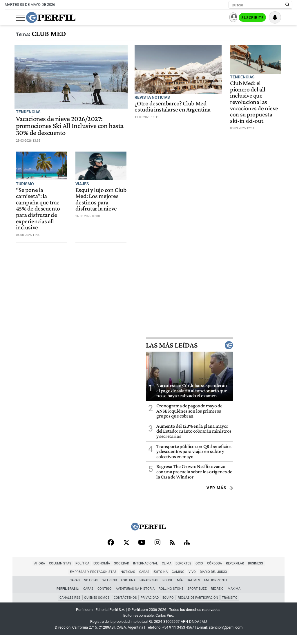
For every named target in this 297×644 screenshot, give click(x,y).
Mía (180, 589)
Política (57, 573)
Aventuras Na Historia (135, 598)
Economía (76, 573)
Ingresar (234, 17)
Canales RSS (69, 607)
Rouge (167, 589)
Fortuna (128, 589)
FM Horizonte (216, 589)
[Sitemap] (187, 551)
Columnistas (34, 573)
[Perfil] (148, 537)
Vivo (167, 581)
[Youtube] (141, 551)
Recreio (217, 598)
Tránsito (230, 607)
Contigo (104, 598)
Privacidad (150, 607)
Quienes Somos (96, 607)
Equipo (168, 607)
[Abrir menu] (9, 18)
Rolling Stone (171, 598)
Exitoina (135, 581)
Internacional (120, 573)
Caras (119, 581)
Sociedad (96, 573)
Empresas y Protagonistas (265, 573)
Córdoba (189, 573)
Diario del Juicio (188, 581)
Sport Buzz (197, 598)
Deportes (158, 573)
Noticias (102, 581)
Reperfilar (209, 573)
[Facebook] (111, 551)
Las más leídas (248, 354)
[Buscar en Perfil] (287, 5)
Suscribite (263, 17)
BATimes (193, 589)
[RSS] (172, 551)
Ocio (174, 573)
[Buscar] (258, 5)
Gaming (152, 581)
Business (230, 573)
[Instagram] (157, 551)
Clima (141, 573)
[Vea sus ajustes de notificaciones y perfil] (286, 17)
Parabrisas (149, 589)
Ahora (14, 573)
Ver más (279, 496)
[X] (126, 551)
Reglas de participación (198, 607)
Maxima (234, 598)
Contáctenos (125, 607)
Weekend (109, 589)
